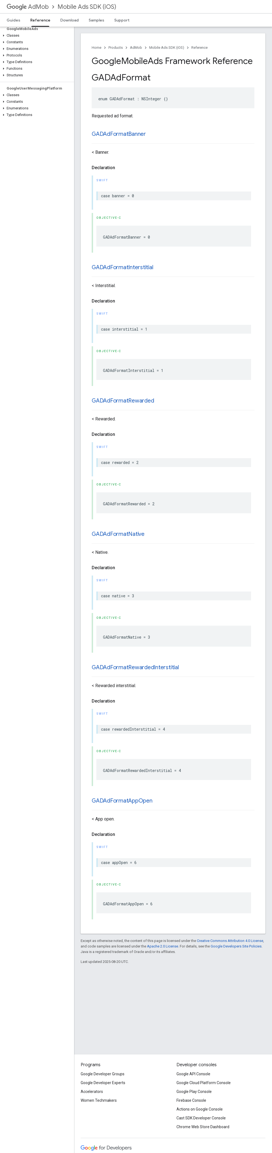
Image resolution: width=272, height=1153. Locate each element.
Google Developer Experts (103, 1083)
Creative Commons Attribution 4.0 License (230, 941)
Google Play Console (194, 1091)
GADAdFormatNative (118, 534)
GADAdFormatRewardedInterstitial (135, 667)
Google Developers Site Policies (236, 946)
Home (96, 47)
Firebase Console (191, 1100)
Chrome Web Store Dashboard (202, 1127)
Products (115, 47)
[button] (36, 35)
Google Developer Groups (102, 1074)
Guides (13, 20)
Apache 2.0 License (162, 946)
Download (69, 20)
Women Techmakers (99, 1100)
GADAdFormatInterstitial (122, 267)
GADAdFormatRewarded (123, 400)
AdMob (28, 6)
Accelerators (92, 1091)
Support (121, 20)
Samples (96, 20)
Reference (199, 47)
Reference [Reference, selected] (40, 20)
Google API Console (193, 1074)
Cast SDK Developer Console (201, 1118)
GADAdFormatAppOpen (122, 800)
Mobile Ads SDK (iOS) (87, 6)
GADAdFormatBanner (119, 134)
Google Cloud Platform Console (203, 1083)
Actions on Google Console (199, 1109)
